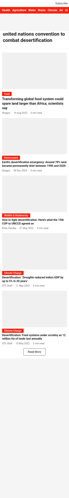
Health (6, 10)
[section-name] (7, 93)
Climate (52, 10)
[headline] (34, 103)
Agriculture (19, 10)
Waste (42, 10)
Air (61, 10)
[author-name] (7, 113)
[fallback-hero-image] (34, 71)
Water (32, 10)
